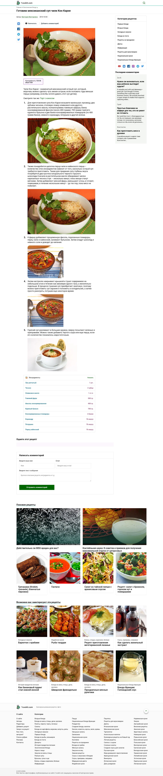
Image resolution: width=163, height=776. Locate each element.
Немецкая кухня (140, 734)
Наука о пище (40, 750)
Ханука (136, 721)
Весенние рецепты (140, 726)
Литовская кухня (140, 764)
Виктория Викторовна (30, 17)
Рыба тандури (58, 642)
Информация (39, 764)
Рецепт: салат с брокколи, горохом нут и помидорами (131, 589)
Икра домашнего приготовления (116, 753)
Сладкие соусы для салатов (114, 748)
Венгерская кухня (140, 745)
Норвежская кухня (140, 718)
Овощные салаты (78, 732)
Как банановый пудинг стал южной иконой (30, 688)
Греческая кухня (140, 748)
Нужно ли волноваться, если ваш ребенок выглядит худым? (130, 84)
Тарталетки (108, 732)
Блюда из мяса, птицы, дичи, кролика (61, 686)
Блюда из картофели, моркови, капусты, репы (51, 729)
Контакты (19, 742)
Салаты (37, 726)
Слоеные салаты (110, 745)
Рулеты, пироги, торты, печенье (46, 724)
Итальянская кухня (111, 726)
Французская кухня (111, 756)
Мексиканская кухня (111, 729)
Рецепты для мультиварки (113, 721)
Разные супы (39, 756)
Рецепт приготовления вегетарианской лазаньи (97, 643)
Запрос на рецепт (22, 729)
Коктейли (75, 740)
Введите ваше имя (26, 461)
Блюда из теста (40, 740)
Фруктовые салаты (141, 732)
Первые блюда (40, 734)
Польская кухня (139, 742)
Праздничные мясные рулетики (96, 691)
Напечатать (31, 23)
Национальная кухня (79, 737)
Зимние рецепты (78, 753)
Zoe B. (119, 78)
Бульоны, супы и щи (42, 758)
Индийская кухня (57, 640)
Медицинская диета (79, 761)
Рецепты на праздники (80, 742)
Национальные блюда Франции (129, 685)
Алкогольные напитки (112, 734)
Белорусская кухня (141, 750)
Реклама (19, 740)
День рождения (109, 764)
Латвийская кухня (140, 756)
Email (58, 461)
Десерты (38, 742)
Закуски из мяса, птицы (43, 753)
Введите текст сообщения (28, 470)
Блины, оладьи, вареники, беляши (96, 640)
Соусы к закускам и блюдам (82, 756)
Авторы (19, 721)
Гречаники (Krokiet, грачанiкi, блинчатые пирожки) (29, 589)
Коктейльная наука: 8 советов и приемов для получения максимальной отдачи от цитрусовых (112, 549)
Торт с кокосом (47, 98)
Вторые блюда (40, 718)
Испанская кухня (110, 761)
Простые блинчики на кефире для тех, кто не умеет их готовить (131, 110)
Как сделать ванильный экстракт (130, 643)
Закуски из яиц (77, 750)
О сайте (19, 718)
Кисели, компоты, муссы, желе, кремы (86, 729)
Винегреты (108, 758)
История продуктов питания (28, 685)
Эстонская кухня (140, 758)
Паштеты (107, 718)
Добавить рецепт (22, 726)
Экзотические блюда (42, 748)
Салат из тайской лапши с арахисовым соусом (97, 588)
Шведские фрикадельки (64, 690)
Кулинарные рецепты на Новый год (117, 737)
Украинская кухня (140, 753)
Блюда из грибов (78, 745)
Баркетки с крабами (28, 642)
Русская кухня (109, 750)
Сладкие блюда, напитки (81, 726)
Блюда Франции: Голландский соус (127, 688)
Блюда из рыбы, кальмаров (45, 737)
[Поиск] (144, 3)
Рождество (76, 724)
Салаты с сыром (110, 742)
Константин (121, 127)
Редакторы (20, 724)
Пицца (74, 718)
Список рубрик (21, 737)
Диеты (106, 724)
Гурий (119, 104)
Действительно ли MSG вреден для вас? (37, 548)
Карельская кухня (140, 761)
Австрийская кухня (141, 724)
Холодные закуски (25, 640)
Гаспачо (55, 587)
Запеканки (76, 734)
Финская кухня (139, 729)
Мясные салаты (78, 748)
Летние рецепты (110, 740)
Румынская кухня (140, 737)
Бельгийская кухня (141, 740)
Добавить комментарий (50, 23)
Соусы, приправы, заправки (128, 640)
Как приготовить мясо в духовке (128, 132)
